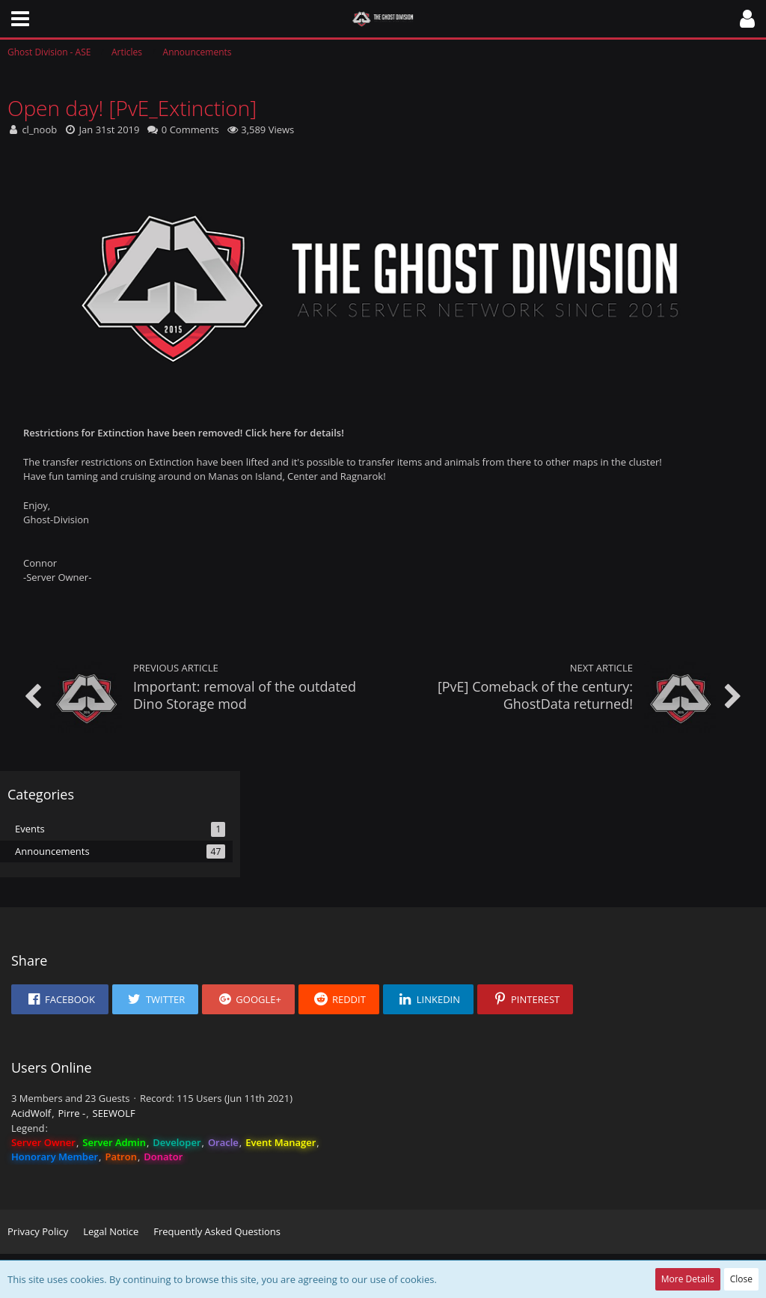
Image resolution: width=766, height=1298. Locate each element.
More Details (687, 1279)
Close (741, 1279)
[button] (20, 19)
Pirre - (72, 1113)
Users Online (51, 1067)
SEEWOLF (114, 1113)
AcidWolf (31, 1113)
